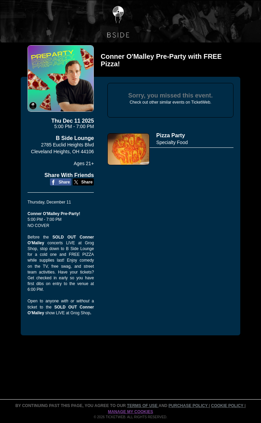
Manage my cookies (130, 411)
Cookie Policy (227, 405)
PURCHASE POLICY (189, 405)
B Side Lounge (75, 138)
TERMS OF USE (143, 405)
